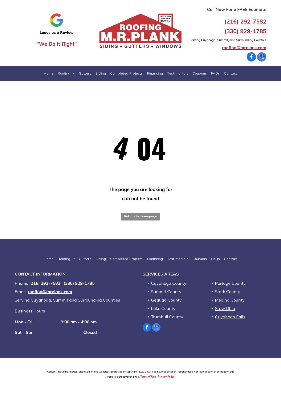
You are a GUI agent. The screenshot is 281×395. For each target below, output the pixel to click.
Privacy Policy (166, 376)
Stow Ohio (225, 308)
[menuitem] (49, 73)
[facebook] (251, 57)
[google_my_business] (261, 57)
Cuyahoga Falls (230, 316)
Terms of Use (148, 376)
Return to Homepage (140, 216)
